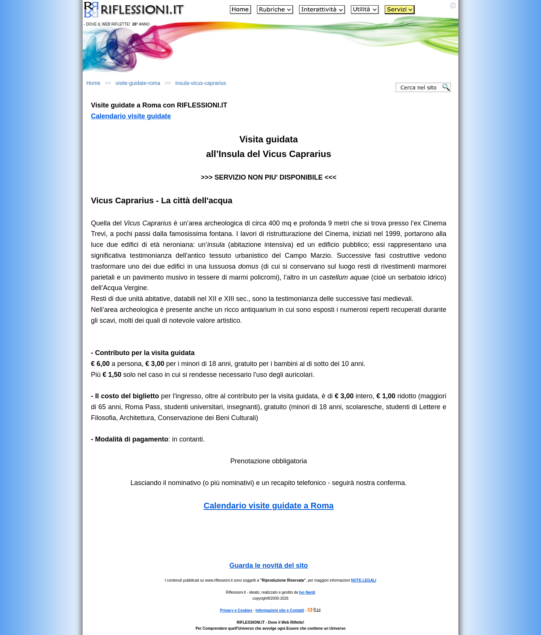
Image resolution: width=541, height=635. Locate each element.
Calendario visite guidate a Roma (269, 505)
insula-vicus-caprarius (200, 83)
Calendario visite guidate (131, 116)
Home (93, 83)
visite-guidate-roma (138, 83)
